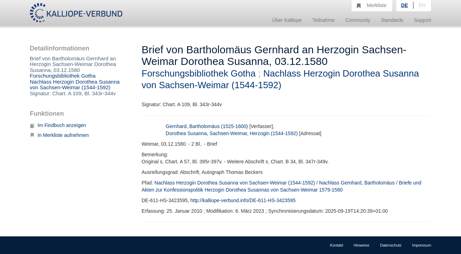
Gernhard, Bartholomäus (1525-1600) (207, 126)
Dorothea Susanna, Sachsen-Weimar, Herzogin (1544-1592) (232, 133)
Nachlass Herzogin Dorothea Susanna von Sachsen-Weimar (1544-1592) (75, 85)
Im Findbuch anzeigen (58, 125)
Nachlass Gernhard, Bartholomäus (357, 183)
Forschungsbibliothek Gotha (63, 76)
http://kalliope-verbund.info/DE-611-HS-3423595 (243, 200)
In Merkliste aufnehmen (59, 135)
